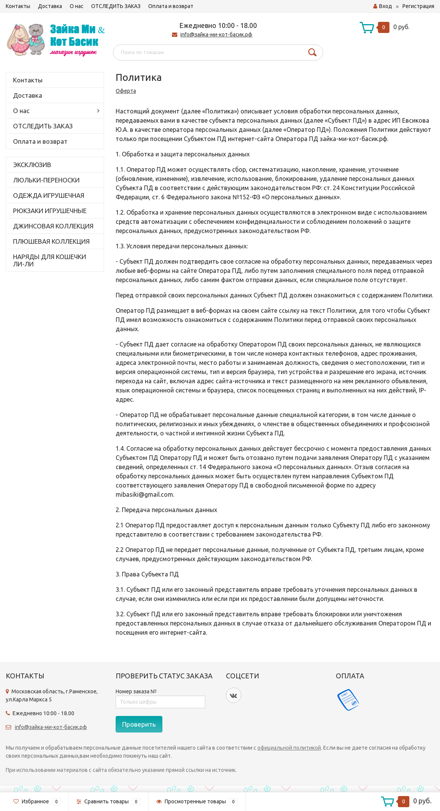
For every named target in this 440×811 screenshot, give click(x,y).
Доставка (50, 6)
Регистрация (418, 6)
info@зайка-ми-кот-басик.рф (216, 34)
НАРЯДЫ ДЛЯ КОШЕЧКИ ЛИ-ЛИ (49, 260)
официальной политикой (289, 748)
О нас (76, 6)
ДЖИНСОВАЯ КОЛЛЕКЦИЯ (53, 226)
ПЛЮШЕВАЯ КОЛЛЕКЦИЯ (51, 241)
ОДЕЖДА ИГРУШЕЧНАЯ (48, 195)
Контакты (18, 6)
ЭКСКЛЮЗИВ (32, 164)
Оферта (126, 91)
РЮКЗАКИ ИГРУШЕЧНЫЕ (50, 210)
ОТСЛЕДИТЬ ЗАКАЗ (116, 6)
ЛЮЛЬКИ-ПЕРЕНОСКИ (46, 180)
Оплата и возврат (170, 6)
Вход (382, 6)
